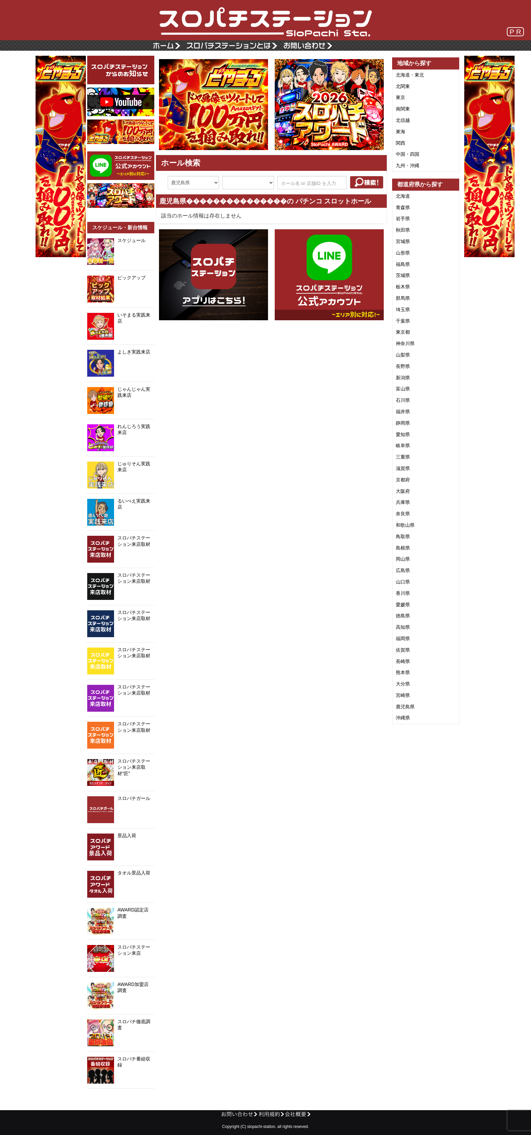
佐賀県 (403, 650)
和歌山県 (405, 525)
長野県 (403, 366)
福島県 (403, 264)
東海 (400, 131)
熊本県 (403, 672)
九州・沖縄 (407, 165)
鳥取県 (403, 536)
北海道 (403, 196)
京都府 (403, 479)
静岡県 (403, 423)
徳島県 (403, 615)
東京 (400, 97)
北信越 (403, 120)
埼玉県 (403, 309)
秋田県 (403, 230)
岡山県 (403, 559)
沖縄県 (403, 717)
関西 (400, 143)
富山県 (403, 388)
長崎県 (403, 661)
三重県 (403, 457)
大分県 (403, 684)
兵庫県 (403, 502)
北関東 (403, 86)
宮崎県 (403, 695)
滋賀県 (403, 468)
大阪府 (403, 491)
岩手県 (403, 218)
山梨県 (403, 355)
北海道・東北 (410, 75)
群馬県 (403, 298)
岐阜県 (403, 445)
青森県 (403, 207)
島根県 (403, 548)
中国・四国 (407, 154)
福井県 (403, 411)
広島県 (403, 570)
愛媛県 (403, 604)
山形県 (403, 252)
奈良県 (403, 513)
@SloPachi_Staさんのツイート (121, 1099)
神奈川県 (405, 343)
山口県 (403, 581)
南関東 (403, 108)
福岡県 (403, 638)
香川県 (403, 593)
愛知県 (403, 434)
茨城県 (403, 275)
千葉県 (403, 321)
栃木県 (403, 286)
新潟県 (403, 377)
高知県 (403, 627)
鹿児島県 (405, 706)
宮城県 (403, 241)
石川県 (403, 400)
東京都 (403, 332)
